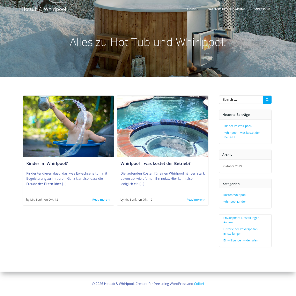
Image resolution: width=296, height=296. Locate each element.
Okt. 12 (53, 200)
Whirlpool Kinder (234, 202)
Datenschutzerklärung (227, 9)
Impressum (262, 9)
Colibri (199, 283)
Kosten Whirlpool (234, 195)
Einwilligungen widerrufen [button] (240, 240)
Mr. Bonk (36, 200)
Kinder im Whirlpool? (238, 126)
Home (193, 9)
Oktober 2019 (232, 166)
